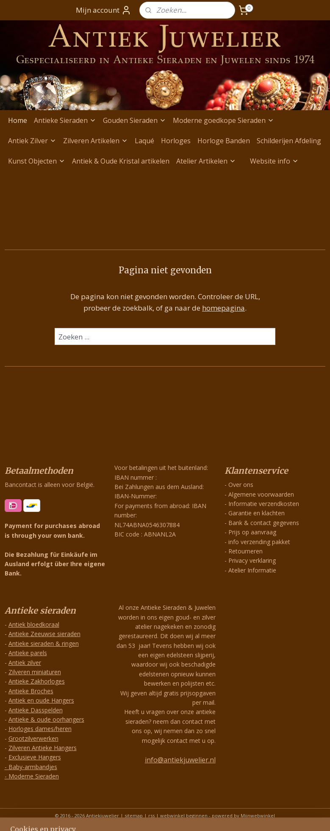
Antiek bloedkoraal (33, 624)
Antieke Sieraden (65, 120)
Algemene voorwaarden (261, 494)
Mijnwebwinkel (258, 815)
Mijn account (103, 10)
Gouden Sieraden (134, 120)
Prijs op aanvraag (252, 532)
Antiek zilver (24, 663)
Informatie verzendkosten (263, 504)
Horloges (176, 140)
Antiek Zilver (32, 140)
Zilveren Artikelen (95, 140)
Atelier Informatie (252, 570)
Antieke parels (27, 653)
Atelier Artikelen (206, 161)
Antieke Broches (30, 691)
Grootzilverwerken (33, 738)
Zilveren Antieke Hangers (42, 748)
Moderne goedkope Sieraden (223, 120)
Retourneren (245, 551)
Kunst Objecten (36, 161)
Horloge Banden (223, 140)
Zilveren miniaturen (34, 672)
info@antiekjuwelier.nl (180, 759)
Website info (274, 161)
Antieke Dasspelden (35, 710)
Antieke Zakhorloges (36, 681)
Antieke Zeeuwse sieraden (44, 634)
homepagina (223, 308)
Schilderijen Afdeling (289, 140)
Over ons (240, 485)
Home (17, 120)
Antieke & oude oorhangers (46, 719)
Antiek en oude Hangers (41, 700)
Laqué (144, 140)
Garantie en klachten (256, 513)
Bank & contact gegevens (263, 523)
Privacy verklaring (252, 560)
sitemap (134, 815)
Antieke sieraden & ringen (43, 643)
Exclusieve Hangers (34, 757)
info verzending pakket (259, 542)
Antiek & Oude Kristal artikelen (120, 161)
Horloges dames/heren (40, 729)
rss (151, 815)
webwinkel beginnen (184, 815)
